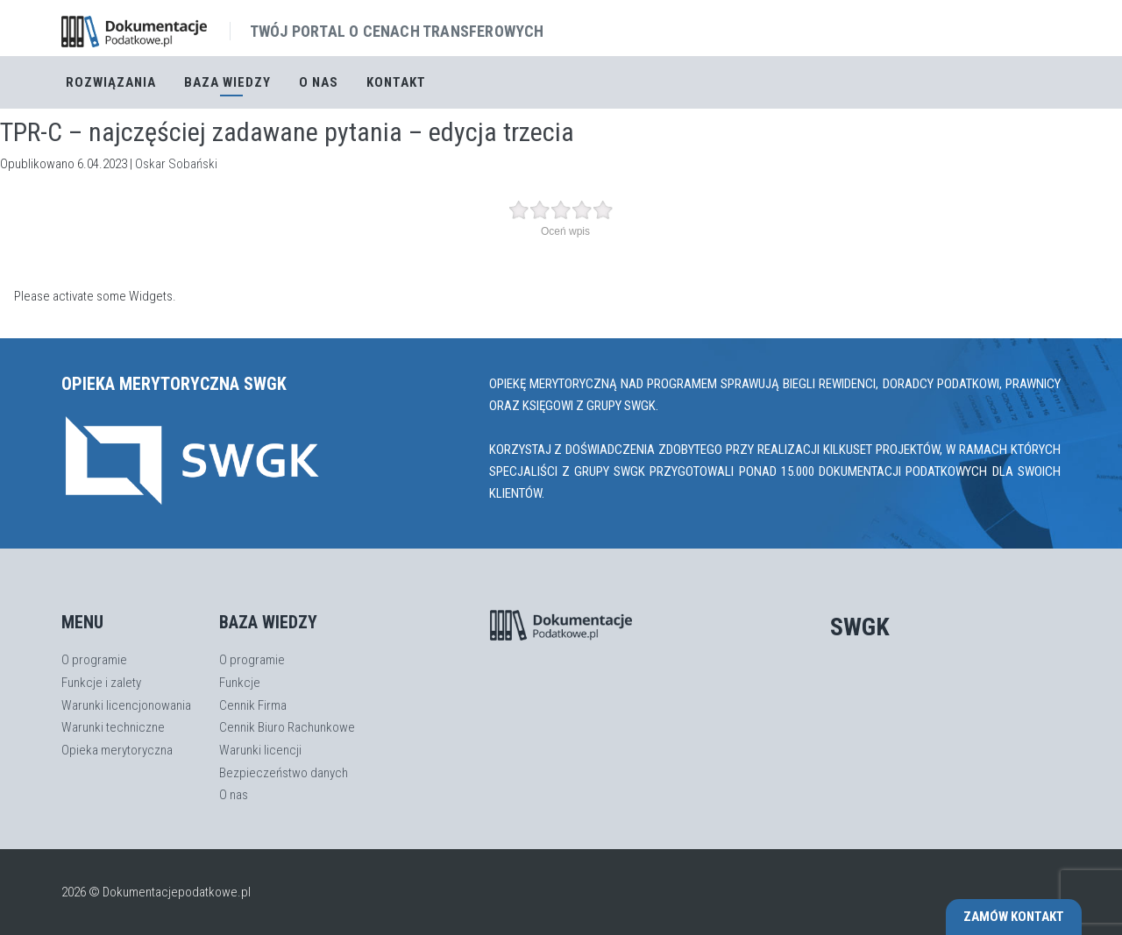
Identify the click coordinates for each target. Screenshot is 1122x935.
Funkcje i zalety (101, 683)
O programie (94, 660)
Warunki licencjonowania (126, 705)
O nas (318, 82)
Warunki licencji (260, 750)
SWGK (860, 627)
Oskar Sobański (176, 164)
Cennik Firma (253, 705)
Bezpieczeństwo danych (283, 773)
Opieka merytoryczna (117, 750)
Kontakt (396, 82)
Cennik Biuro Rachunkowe (287, 727)
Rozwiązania (111, 82)
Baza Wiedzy (227, 82)
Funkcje (239, 683)
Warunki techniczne (113, 727)
